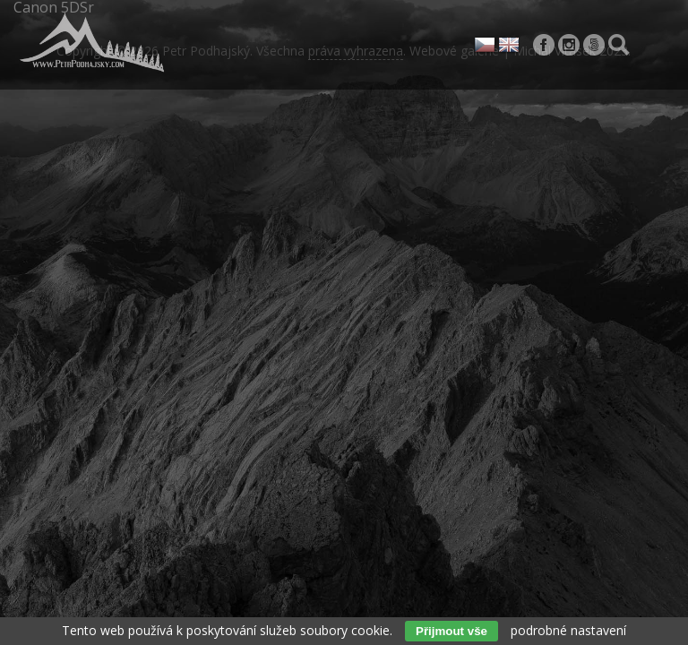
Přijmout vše (451, 631)
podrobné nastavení (568, 630)
